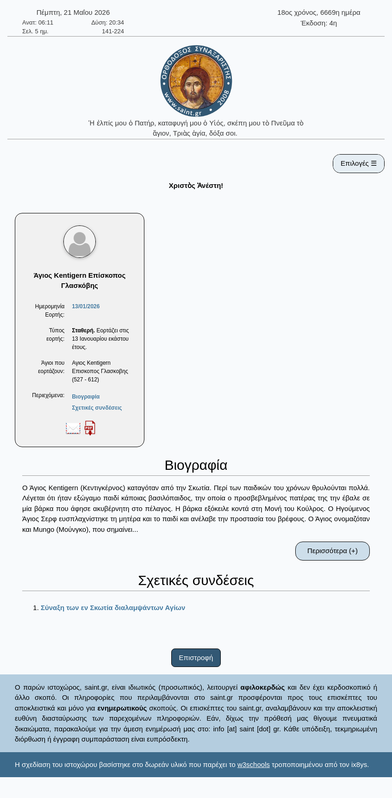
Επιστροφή (196, 657)
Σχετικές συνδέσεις (97, 408)
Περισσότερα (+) (332, 551)
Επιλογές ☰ (359, 163)
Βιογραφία (86, 396)
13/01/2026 (86, 306)
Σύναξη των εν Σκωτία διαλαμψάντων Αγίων (113, 607)
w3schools (253, 764)
